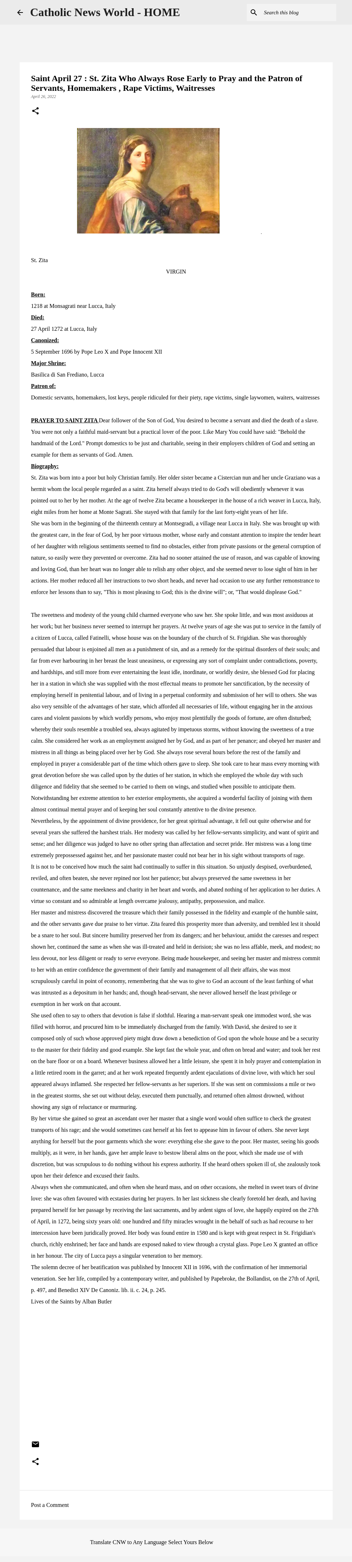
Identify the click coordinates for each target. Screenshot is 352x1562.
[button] (35, 112)
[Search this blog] (298, 12)
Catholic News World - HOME (105, 12)
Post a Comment (50, 1505)
